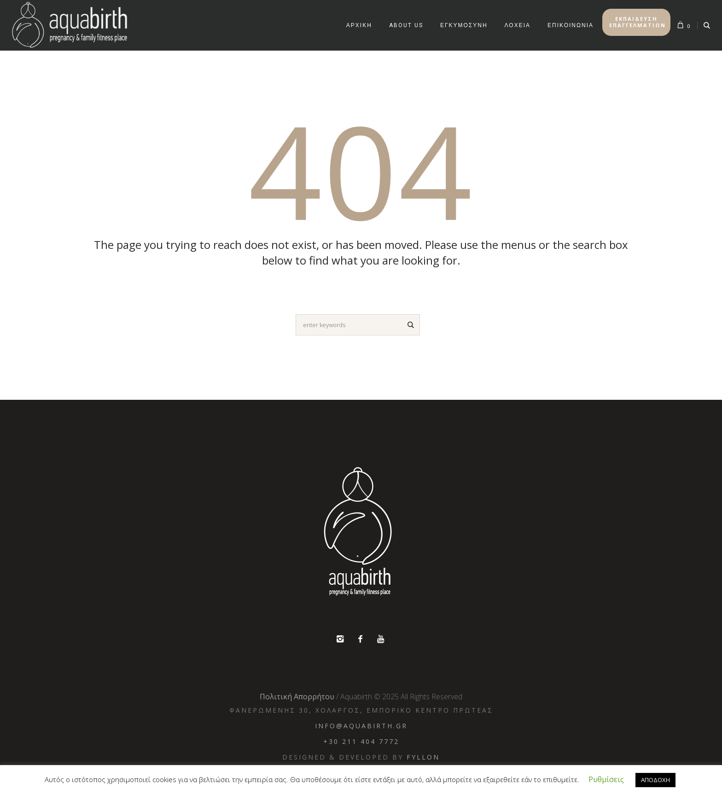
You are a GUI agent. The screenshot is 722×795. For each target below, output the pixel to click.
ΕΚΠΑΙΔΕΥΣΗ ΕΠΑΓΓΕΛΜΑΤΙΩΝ (637, 22)
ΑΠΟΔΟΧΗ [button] (655, 780)
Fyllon (423, 757)
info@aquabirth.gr (361, 725)
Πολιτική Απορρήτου (297, 696)
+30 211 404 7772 (361, 741)
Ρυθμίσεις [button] (606, 779)
